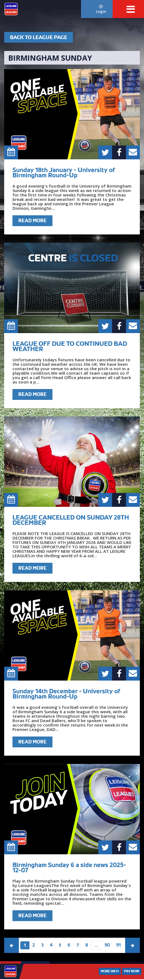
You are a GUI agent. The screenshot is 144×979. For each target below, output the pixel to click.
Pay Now (131, 971)
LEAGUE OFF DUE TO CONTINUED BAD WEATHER (69, 346)
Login (100, 9)
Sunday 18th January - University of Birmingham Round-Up (63, 172)
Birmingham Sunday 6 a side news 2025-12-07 (69, 867)
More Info (110, 971)
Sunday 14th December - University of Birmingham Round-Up (66, 693)
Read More (32, 220)
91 (118, 945)
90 (107, 945)
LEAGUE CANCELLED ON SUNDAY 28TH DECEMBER (70, 520)
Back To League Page (38, 37)
